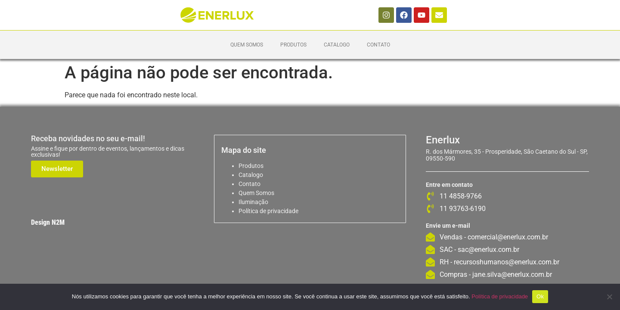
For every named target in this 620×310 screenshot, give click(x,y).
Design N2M (48, 222)
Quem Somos (246, 45)
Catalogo (337, 45)
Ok (540, 296)
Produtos (293, 45)
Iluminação (253, 201)
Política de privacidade (268, 211)
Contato (378, 45)
